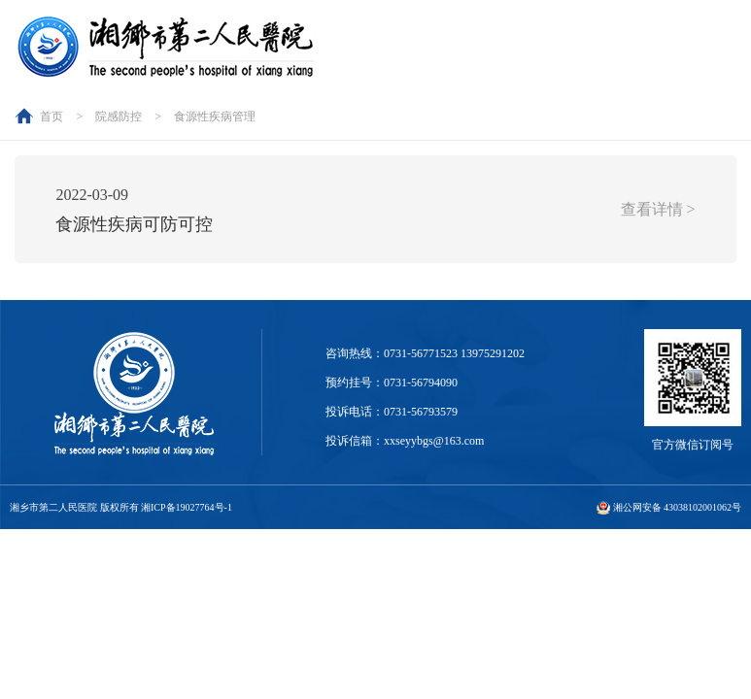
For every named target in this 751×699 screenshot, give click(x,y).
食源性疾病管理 (215, 116)
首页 (51, 116)
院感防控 (118, 116)
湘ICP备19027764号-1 (186, 507)
